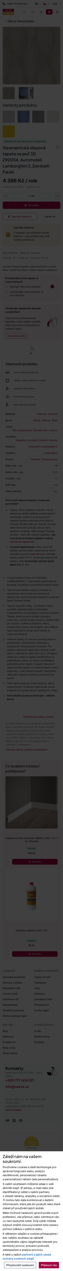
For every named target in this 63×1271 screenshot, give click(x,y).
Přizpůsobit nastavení (20, 1265)
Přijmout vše (49, 1265)
